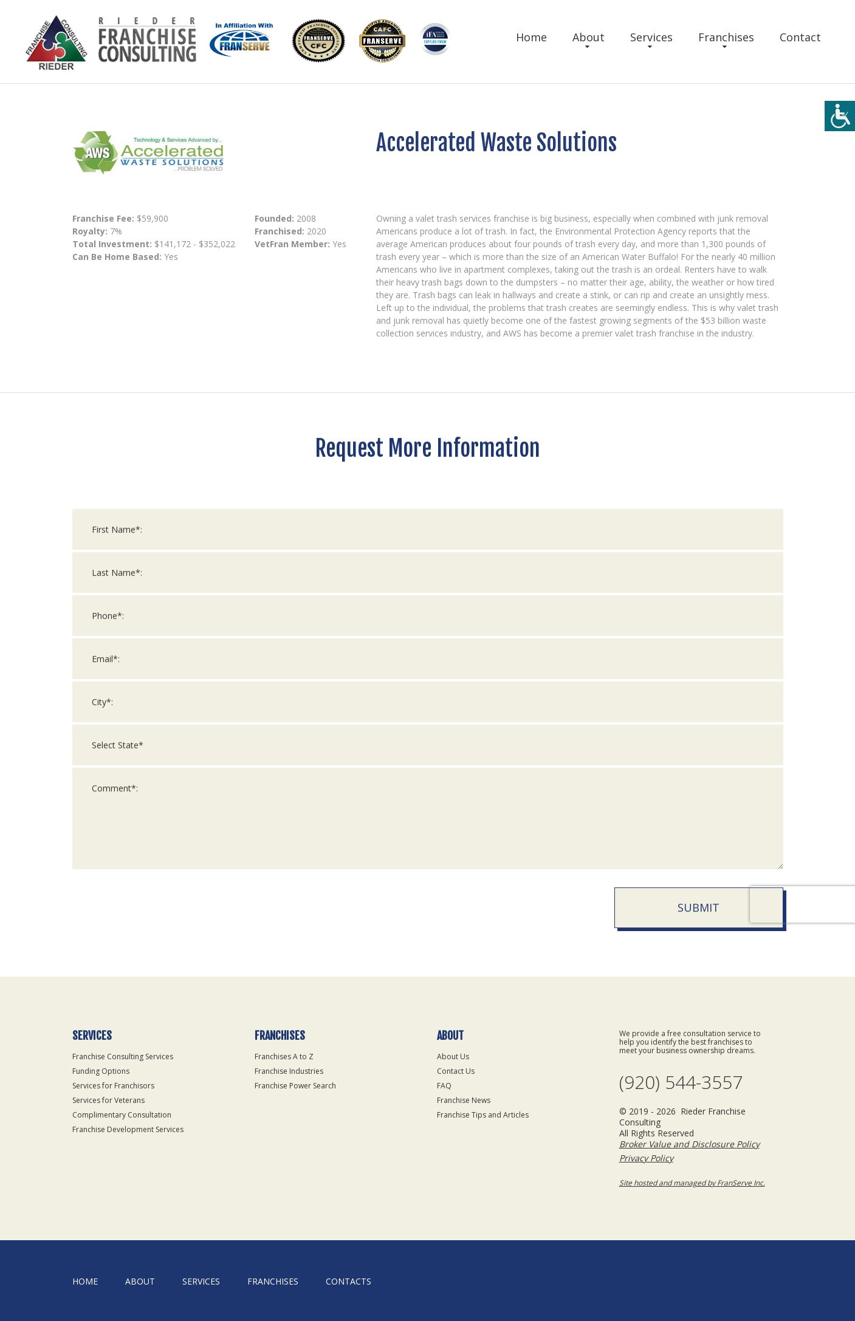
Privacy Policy (646, 1158)
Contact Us (456, 1071)
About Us (453, 1056)
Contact (800, 37)
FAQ (444, 1085)
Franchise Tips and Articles (483, 1115)
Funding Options (100, 1071)
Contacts (348, 1281)
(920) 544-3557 (681, 1082)
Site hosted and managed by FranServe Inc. (692, 1183)
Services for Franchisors (113, 1085)
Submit (698, 922)
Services (651, 37)
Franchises (726, 37)
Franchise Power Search (295, 1085)
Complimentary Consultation (121, 1115)
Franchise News (463, 1100)
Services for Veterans (108, 1100)
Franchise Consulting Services (122, 1056)
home (85, 1281)
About (588, 37)
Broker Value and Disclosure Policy (689, 1144)
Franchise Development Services (128, 1129)
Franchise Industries (289, 1071)
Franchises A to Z (284, 1056)
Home (531, 37)
